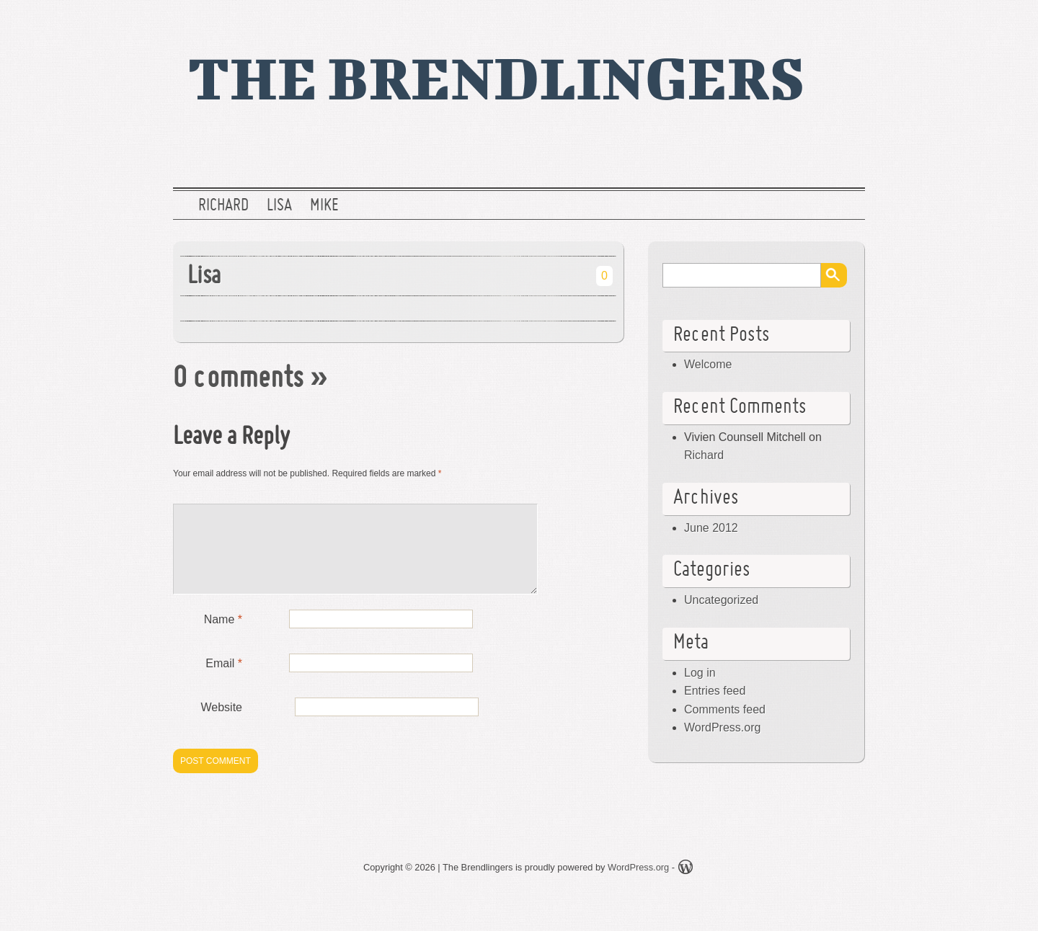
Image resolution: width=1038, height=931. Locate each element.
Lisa (279, 206)
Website (221, 724)
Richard (223, 206)
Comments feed (725, 709)
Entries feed (714, 691)
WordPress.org (722, 727)
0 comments (238, 379)
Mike (324, 206)
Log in (700, 673)
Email (223, 680)
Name (223, 637)
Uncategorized (721, 600)
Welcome (708, 364)
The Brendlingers (496, 77)
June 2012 (711, 528)
